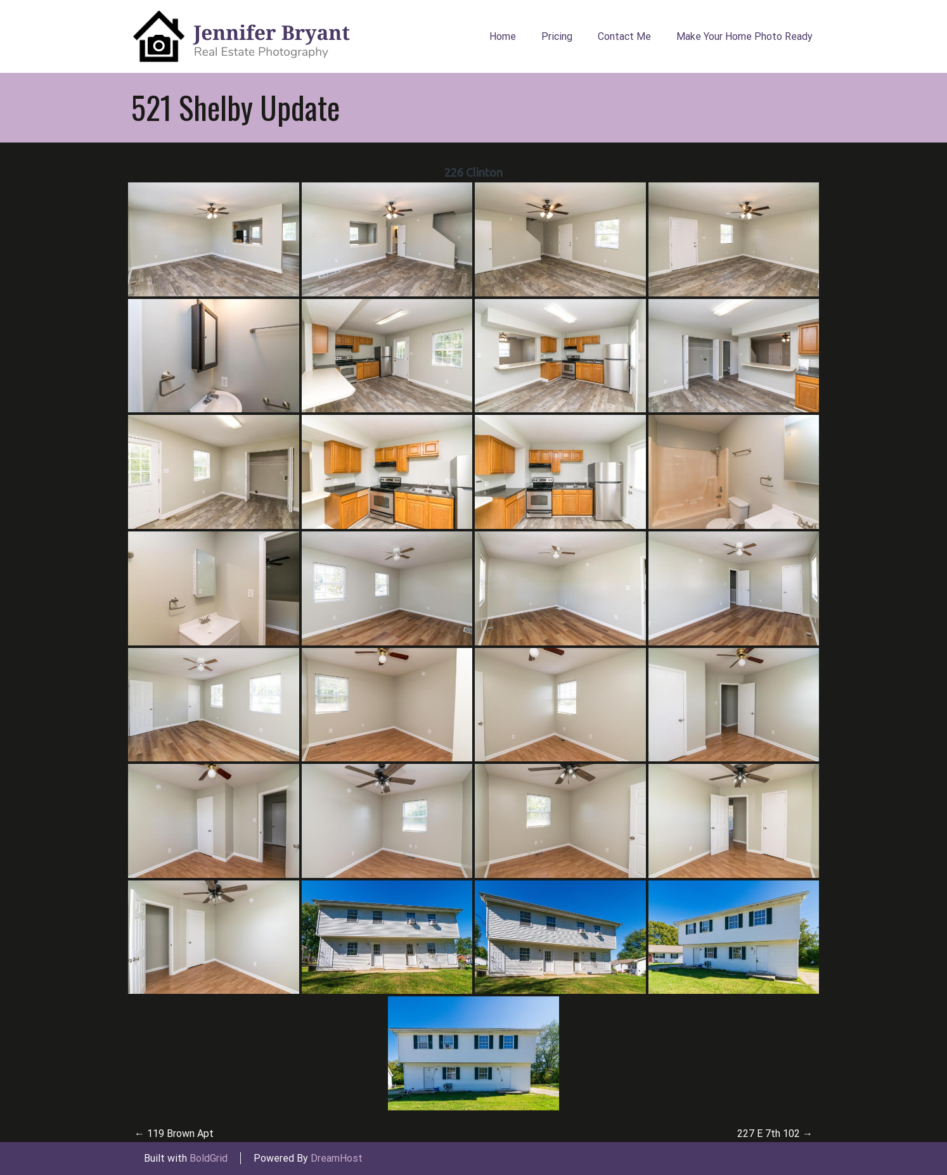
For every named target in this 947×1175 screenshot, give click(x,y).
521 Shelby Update (235, 107)
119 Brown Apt (174, 1133)
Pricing (556, 36)
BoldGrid (209, 1158)
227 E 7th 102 (775, 1133)
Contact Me (624, 36)
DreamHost (337, 1158)
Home (502, 36)
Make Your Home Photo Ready (744, 36)
